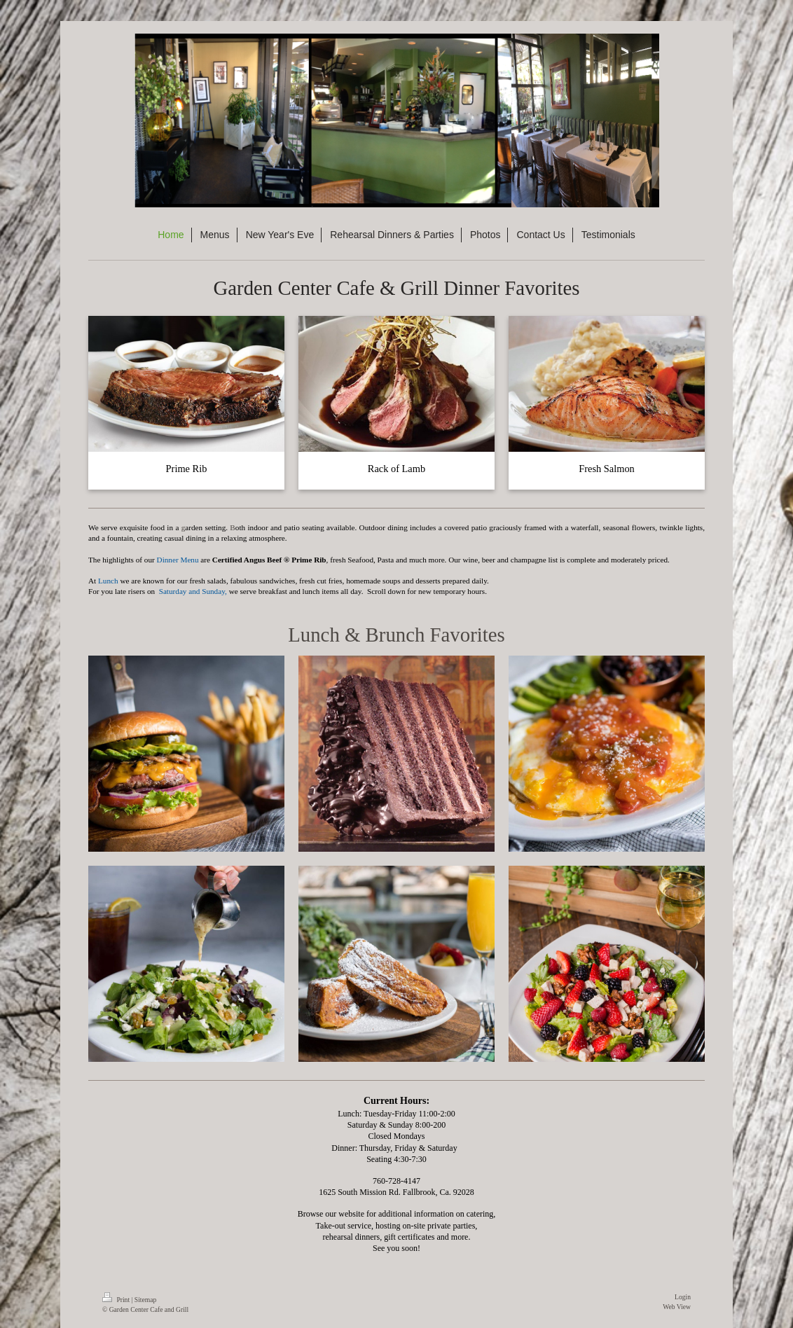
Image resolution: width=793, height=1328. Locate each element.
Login (683, 1297)
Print (116, 1299)
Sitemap (145, 1299)
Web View (677, 1306)
